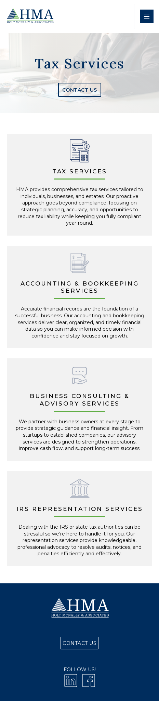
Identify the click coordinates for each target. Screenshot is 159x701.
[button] (146, 16)
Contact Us (79, 90)
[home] (29, 16)
